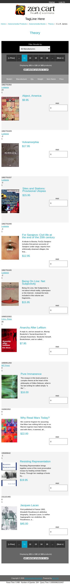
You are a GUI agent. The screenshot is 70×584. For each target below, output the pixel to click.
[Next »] (60, 58)
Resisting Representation (35, 461)
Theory (51, 24)
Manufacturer (21, 79)
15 (47, 58)
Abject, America (31, 95)
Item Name (51, 79)
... (19, 58)
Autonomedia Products (17, 24)
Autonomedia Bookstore (33, 578)
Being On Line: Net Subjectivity (33, 282)
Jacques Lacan (29, 505)
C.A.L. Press (6, 319)
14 (41, 58)
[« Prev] (11, 58)
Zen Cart (55, 578)
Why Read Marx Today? (35, 417)
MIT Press (5, 365)
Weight (40, 79)
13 (36, 58)
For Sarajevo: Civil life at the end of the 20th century (38, 236)
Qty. (32, 79)
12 (30, 58)
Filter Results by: (35, 44)
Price (61, 79)
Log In (62, 2)
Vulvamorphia (30, 142)
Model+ (9, 79)
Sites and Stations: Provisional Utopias (34, 190)
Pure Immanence (31, 373)
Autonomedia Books (37, 24)
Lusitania (5, 87)
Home (52, 2)
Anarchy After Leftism (33, 327)
